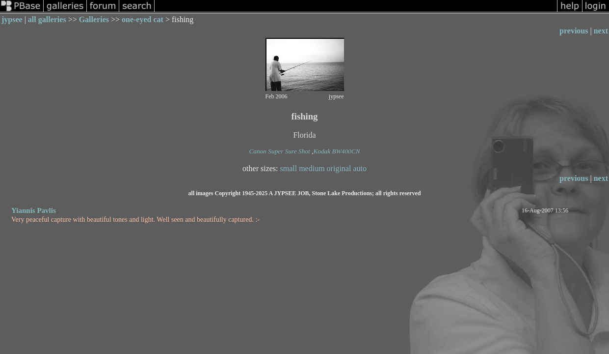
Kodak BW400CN (336, 151)
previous (573, 31)
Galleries (94, 19)
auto (360, 168)
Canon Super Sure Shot (279, 151)
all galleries (47, 19)
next (601, 31)
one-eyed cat (142, 19)
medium (311, 168)
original (339, 168)
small (288, 168)
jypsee (12, 19)
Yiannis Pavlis (33, 210)
